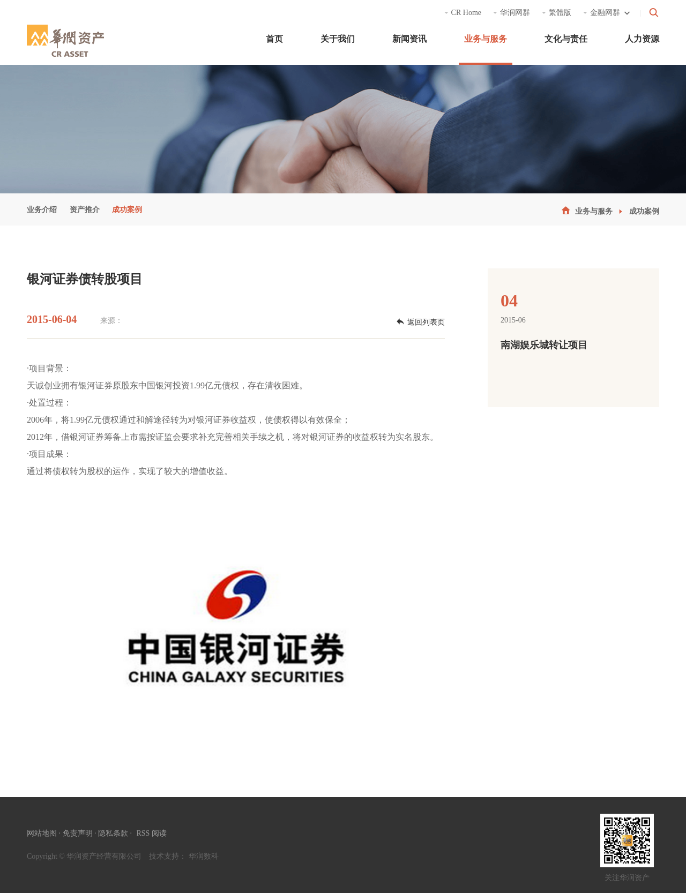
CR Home (462, 13)
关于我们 (337, 38)
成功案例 (127, 210)
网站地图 (42, 833)
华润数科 (204, 856)
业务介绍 (42, 210)
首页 (274, 38)
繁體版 (556, 13)
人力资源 (642, 38)
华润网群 (511, 13)
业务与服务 (485, 38)
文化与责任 (566, 38)
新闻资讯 (409, 38)
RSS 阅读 (152, 833)
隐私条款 (113, 833)
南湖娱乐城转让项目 (544, 345)
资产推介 (85, 210)
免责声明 (78, 833)
